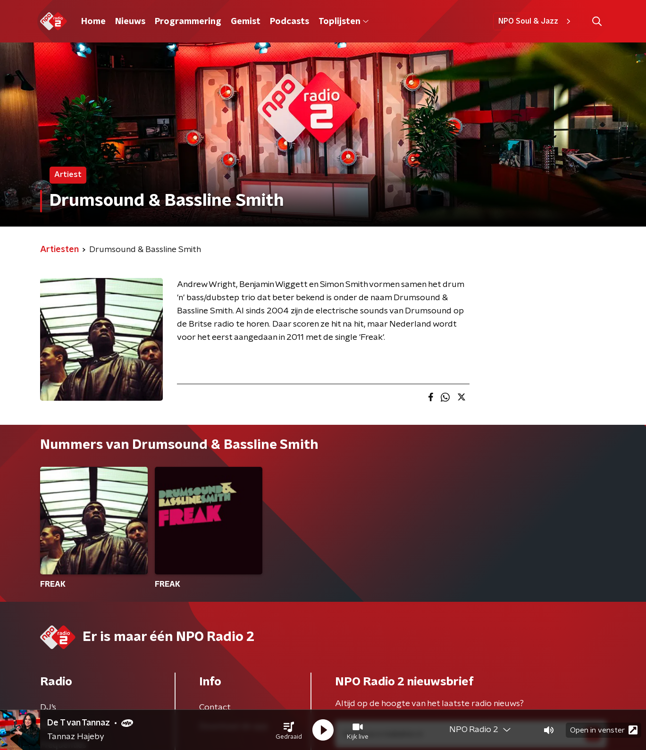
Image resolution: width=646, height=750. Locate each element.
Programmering (188, 21)
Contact (215, 707)
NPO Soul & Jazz (535, 21)
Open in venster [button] (604, 729)
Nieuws (130, 21)
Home (93, 21)
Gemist (245, 21)
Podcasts (289, 21)
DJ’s (48, 707)
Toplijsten (344, 21)
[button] (289, 730)
